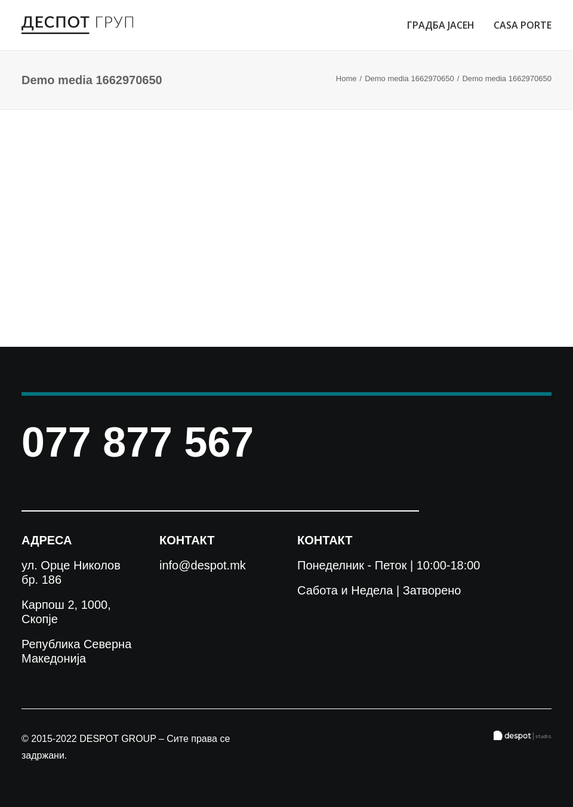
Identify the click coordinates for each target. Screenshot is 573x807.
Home (346, 78)
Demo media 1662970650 (409, 78)
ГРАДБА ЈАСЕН (441, 25)
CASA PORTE (523, 25)
